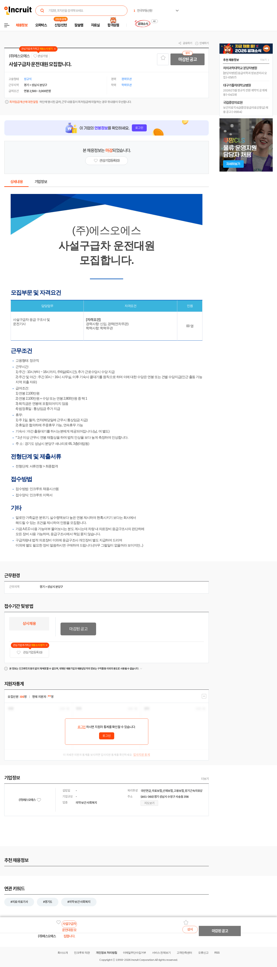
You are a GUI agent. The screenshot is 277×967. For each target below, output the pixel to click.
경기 (42, 587)
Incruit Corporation (142, 960)
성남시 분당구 (55, 587)
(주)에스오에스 (19, 56)
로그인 (82, 727)
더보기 (205, 779)
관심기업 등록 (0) (29, 652)
